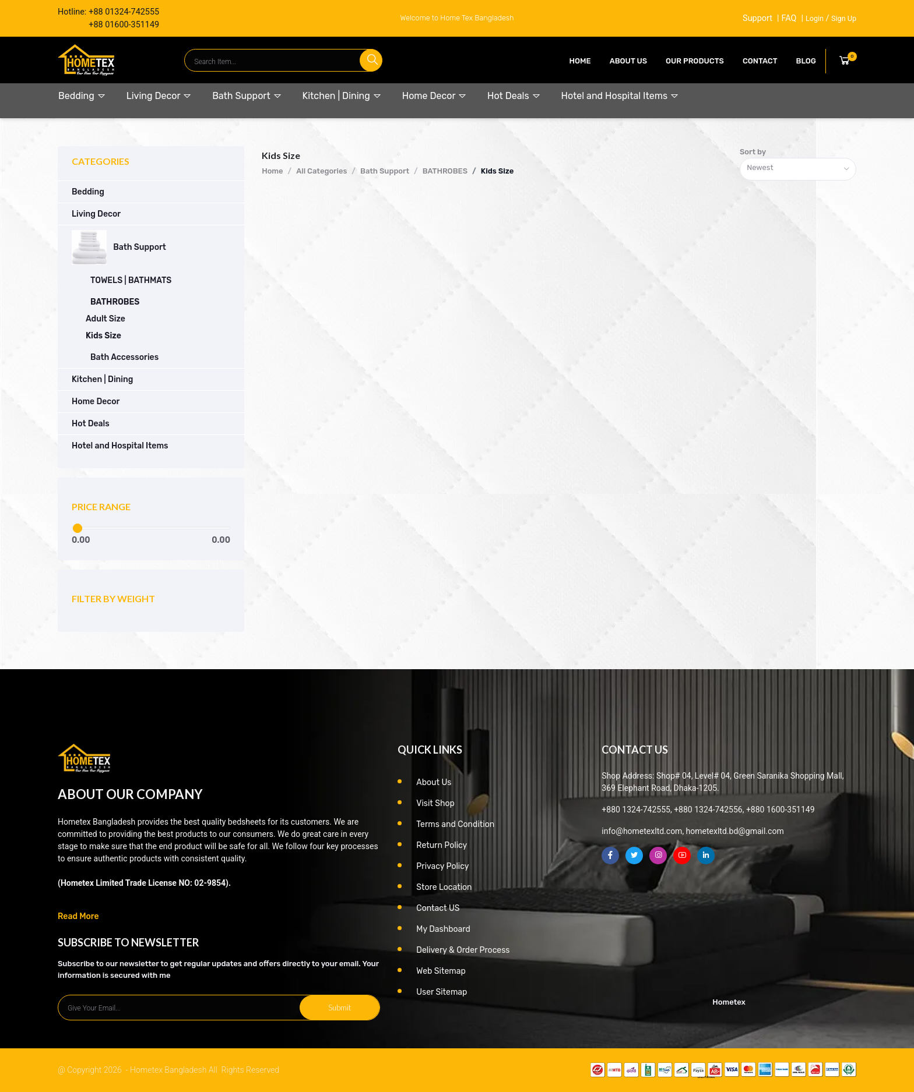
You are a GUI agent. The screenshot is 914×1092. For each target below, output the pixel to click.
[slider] (77, 528)
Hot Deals (513, 95)
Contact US (437, 908)
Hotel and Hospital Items (620, 95)
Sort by (753, 151)
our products (695, 60)
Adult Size (105, 319)
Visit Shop (435, 803)
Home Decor (434, 95)
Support (757, 18)
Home (580, 60)
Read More (78, 916)
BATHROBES (114, 302)
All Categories (321, 171)
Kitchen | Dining (342, 95)
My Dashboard (443, 929)
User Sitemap (441, 992)
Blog (806, 60)
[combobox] (798, 169)
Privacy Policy (442, 866)
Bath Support (247, 95)
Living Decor (159, 95)
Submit (339, 1007)
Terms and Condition (455, 824)
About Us (628, 60)
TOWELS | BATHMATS (130, 280)
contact (760, 60)
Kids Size (103, 336)
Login (815, 18)
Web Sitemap (440, 971)
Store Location (444, 887)
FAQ (788, 18)
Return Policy (441, 845)
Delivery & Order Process (462, 950)
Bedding (82, 95)
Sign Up (843, 18)
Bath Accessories (124, 357)
